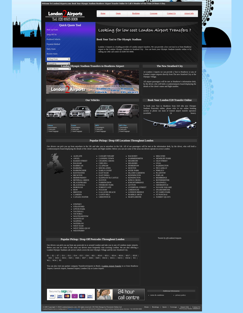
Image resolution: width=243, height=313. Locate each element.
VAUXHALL (78, 211)
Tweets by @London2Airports (169, 238)
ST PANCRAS (161, 194)
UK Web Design (98, 307)
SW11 (112, 258)
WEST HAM (78, 226)
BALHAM (77, 163)
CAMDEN (77, 194)
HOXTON (132, 168)
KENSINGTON (134, 178)
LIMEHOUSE (133, 190)
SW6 (77, 258)
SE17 (128, 255)
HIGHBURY (133, 161)
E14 (75, 255)
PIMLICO (160, 170)
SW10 (104, 258)
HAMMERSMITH (135, 158)
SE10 (100, 255)
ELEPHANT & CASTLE (108, 178)
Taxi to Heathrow (181, 72)
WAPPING (77, 221)
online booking (190, 108)
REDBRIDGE (161, 178)
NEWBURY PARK (163, 158)
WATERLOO (78, 223)
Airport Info (189, 13)
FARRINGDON (105, 182)
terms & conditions (157, 295)
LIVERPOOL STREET (137, 187)
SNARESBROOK (163, 190)
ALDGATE (77, 156)
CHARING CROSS (106, 161)
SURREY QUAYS (163, 197)
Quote (118, 13)
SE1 (93, 255)
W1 (134, 258)
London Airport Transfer (111, 266)
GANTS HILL (104, 194)
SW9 (97, 258)
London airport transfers (140, 47)
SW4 (64, 258)
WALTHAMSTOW (80, 216)
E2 (53, 255)
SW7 (84, 258)
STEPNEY (77, 204)
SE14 (114, 255)
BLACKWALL (79, 185)
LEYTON (132, 185)
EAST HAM (104, 173)
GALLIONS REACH (107, 192)
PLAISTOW (161, 173)
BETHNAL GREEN (81, 180)
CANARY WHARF (106, 156)
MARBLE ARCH (135, 194)
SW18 (127, 258)
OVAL (158, 163)
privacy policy (181, 295)
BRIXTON (77, 192)
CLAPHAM (103, 166)
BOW (75, 190)
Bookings (136, 13)
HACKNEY (133, 156)
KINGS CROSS (134, 180)
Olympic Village (100, 250)
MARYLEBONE (135, 197)
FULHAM (103, 190)
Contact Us (171, 13)
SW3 (57, 258)
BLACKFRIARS (80, 182)
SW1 (50, 258)
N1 (60, 260)
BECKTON (77, 175)
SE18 (135, 255)
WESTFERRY (79, 231)
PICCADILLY (161, 168)
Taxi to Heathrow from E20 (168, 106)
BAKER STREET (80, 161)
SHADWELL (161, 182)
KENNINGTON (134, 175)
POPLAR (159, 175)
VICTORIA (78, 214)
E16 (87, 255)
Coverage (153, 13)
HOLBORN (133, 163)
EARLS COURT (105, 170)
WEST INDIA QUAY (81, 228)
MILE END (160, 156)
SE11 (107, 255)
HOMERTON (133, 166)
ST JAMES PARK (163, 192)
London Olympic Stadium (57, 250)
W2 (48, 260)
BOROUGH (78, 187)
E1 (48, 255)
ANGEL (76, 158)
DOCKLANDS (105, 168)
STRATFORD (78, 206)
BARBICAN (78, 166)
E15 (81, 255)
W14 (54, 260)
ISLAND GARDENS (136, 173)
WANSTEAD (78, 218)
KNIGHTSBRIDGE (136, 182)
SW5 (71, 258)
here (128, 309)
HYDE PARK (133, 170)
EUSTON (102, 180)
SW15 (120, 258)
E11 (63, 255)
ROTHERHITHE (163, 180)
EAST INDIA (104, 175)
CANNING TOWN (106, 158)
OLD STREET (162, 161)
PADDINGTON (162, 166)
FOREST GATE (105, 187)
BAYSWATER (79, 173)
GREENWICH (104, 197)
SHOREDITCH (162, 185)
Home (103, 13)
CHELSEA (103, 163)
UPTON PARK (79, 209)
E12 (69, 255)
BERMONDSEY (80, 178)
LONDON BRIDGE (136, 192)
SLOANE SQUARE (164, 187)
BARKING (77, 168)
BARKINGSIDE (79, 170)
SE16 (121, 255)
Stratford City (122, 250)
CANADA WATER (80, 197)
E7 (58, 255)
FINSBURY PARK (106, 185)
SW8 (91, 258)
